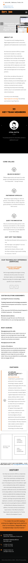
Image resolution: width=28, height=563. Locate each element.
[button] (1, 23)
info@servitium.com (8, 6)
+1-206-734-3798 (8, 546)
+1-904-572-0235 (8, 544)
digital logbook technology (11, 98)
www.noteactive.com (13, 377)
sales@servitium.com (8, 7)
